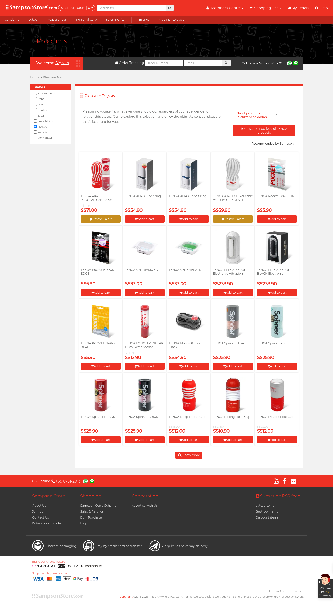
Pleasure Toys (100, 95)
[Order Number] (164, 63)
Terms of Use (277, 591)
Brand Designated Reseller (49, 561)
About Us (39, 505)
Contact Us (40, 517)
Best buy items (267, 511)
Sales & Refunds (92, 511)
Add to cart (144, 219)
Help (83, 523)
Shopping (91, 496)
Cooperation (145, 496)
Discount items (267, 517)
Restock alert (100, 219)
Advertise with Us (145, 505)
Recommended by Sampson (273, 143)
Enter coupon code (46, 523)
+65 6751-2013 (272, 63)
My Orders (298, 8)
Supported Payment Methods (51, 573)
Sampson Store (48, 496)
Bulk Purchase (91, 517)
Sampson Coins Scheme (98, 505)
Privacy (296, 591)
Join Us (37, 511)
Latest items (265, 505)
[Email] (203, 63)
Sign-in (62, 63)
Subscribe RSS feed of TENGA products (264, 130)
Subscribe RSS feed (278, 496)
